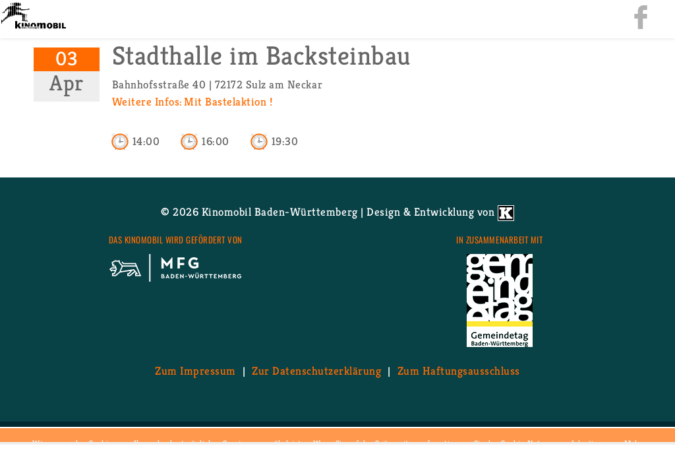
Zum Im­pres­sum (195, 371)
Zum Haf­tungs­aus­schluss (458, 371)
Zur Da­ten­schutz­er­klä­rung (316, 371)
